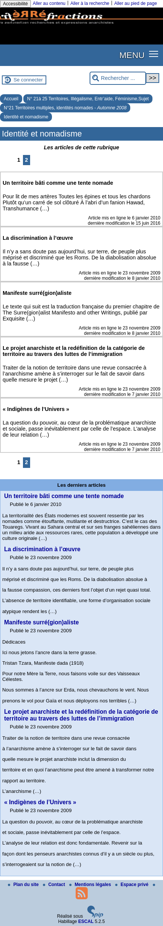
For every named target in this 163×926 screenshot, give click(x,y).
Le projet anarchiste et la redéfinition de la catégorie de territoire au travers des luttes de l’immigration (81, 715)
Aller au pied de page (135, 3)
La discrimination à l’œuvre (42, 549)
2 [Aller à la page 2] (26, 160)
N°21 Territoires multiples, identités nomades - (65, 107)
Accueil (11, 98)
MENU (132, 55)
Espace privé (132, 884)
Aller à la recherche (89, 3)
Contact (54, 884)
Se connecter (28, 80)
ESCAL (86, 921)
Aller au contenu (49, 3)
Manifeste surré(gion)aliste (41, 622)
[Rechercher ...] (118, 78)
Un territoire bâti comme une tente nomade (64, 496)
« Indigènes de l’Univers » (40, 802)
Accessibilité (15, 3)
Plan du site (24, 884)
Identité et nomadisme (26, 117)
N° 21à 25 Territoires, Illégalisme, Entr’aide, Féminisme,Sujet (88, 98)
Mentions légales (90, 884)
